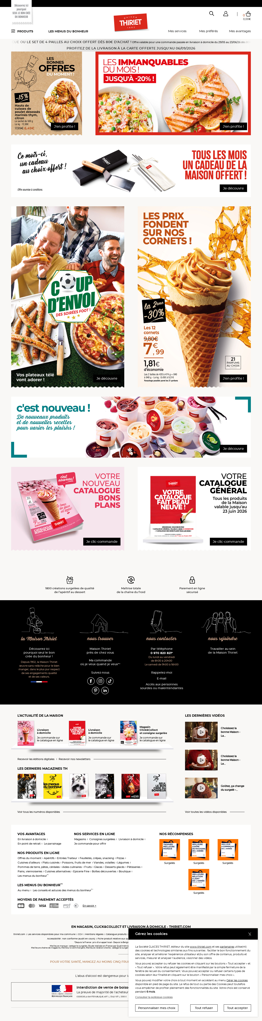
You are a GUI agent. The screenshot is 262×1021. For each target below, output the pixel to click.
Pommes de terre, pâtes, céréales (39, 867)
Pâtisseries (133, 867)
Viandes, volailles (104, 862)
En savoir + (89, 905)
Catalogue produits (116, 934)
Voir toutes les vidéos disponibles (206, 812)
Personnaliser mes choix (156, 1008)
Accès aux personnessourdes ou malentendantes (161, 686)
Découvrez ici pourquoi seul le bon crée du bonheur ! (39, 652)
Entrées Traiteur (67, 858)
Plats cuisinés (51, 862)
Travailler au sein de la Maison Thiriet (223, 650)
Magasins (80, 839)
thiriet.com (19, 934)
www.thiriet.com (201, 946)
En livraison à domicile (32, 839)
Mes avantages (240, 31)
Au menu (23, 890)
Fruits (88, 867)
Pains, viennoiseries (30, 871)
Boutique (125, 871)
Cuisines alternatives (58, 871)
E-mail (161, 678)
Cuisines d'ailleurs (29, 862)
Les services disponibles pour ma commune (51, 934)
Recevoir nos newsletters (74, 759)
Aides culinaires (72, 867)
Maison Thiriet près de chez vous (100, 650)
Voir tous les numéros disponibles (38, 812)
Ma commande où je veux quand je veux (100, 662)
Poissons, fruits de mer (76, 862)
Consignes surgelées (102, 839)
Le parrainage (52, 843)
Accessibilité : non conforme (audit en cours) (71, 938)
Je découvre (233, 188)
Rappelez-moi (161, 672)
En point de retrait (29, 843)
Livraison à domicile (131, 839)
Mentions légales (94, 934)
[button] (225, 14)
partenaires (227, 946)
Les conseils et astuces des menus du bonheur (63, 890)
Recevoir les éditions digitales (35, 759)
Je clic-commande (102, 542)
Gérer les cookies (237, 980)
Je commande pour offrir (90, 843)
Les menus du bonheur (68, 31)
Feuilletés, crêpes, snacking (97, 858)
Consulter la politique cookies (154, 997)
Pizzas (120, 858)
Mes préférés (208, 31)
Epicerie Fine (81, 871)
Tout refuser (204, 1008)
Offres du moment (29, 858)
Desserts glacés (114, 867)
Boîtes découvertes (104, 871)
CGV (80, 934)
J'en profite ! (64, 126)
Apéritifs (49, 858)
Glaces (98, 867)
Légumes (123, 862)
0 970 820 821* (162, 653)
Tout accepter (237, 1008)
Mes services (177, 31)
